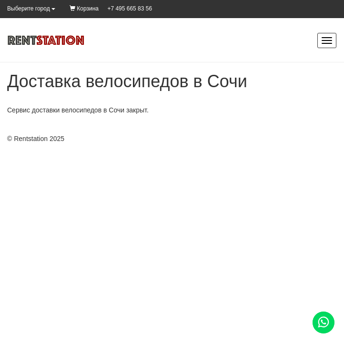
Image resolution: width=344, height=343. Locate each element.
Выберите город (31, 8)
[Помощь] (323, 322)
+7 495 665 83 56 (129, 8)
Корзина (84, 8)
